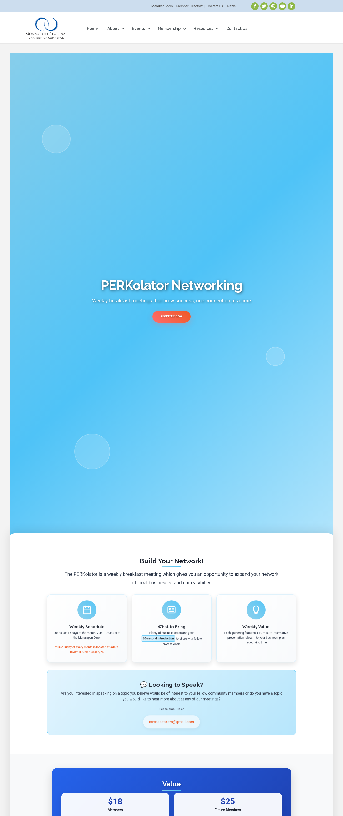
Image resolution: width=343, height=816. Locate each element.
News (231, 6)
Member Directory (189, 6)
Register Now (171, 316)
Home (92, 28)
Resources (203, 28)
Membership (169, 28)
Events (138, 28)
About (113, 28)
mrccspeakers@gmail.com (171, 727)
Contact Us (215, 6)
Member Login (162, 6)
